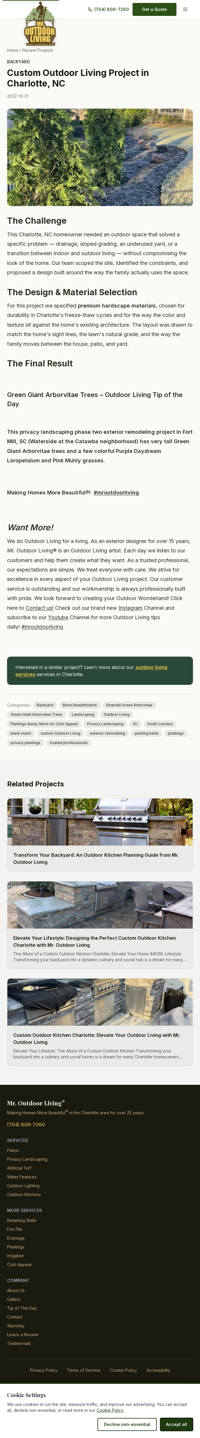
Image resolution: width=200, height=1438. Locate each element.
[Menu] (186, 9)
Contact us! (86, 617)
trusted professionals (67, 752)
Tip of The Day (21, 1317)
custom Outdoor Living (59, 742)
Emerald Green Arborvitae (125, 714)
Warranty (16, 1335)
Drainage (16, 1247)
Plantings (16, 1256)
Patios (13, 1160)
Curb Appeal (19, 1274)
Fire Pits (14, 1238)
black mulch (21, 742)
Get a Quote (155, 9)
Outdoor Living (112, 724)
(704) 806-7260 (112, 9)
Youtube (131, 626)
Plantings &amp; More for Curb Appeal (43, 733)
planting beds (143, 742)
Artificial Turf (19, 1177)
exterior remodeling (105, 742)
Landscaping (79, 724)
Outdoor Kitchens (24, 1204)
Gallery (14, 1308)
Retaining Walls (22, 1230)
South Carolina (155, 733)
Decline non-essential (130, 1424)
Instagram (32, 626)
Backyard (18, 61)
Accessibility (155, 1379)
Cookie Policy (122, 1379)
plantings (172, 742)
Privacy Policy (46, 1379)
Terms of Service (84, 1379)
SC (131, 733)
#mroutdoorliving (117, 502)
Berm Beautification (77, 714)
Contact (14, 1326)
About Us (16, 1300)
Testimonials (19, 1353)
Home (13, 50)
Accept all (177, 1424)
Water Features (22, 1186)
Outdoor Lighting (24, 1195)
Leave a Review (21, 1344)
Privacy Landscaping (102, 733)
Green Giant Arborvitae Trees (35, 724)
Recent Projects (37, 50)
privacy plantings (25, 752)
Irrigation (16, 1265)
